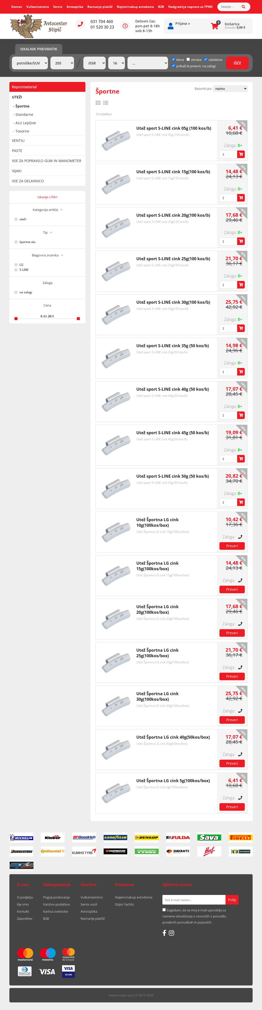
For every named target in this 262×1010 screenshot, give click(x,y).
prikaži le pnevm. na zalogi (196, 66)
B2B (161, 7)
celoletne (213, 59)
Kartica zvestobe (55, 911)
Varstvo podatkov (56, 904)
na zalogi (26, 292)
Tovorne (22, 131)
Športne (22, 106)
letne (178, 59)
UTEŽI (17, 97)
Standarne (24, 114)
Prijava (182, 23)
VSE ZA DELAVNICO (28, 181)
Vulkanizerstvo (37, 7)
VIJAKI (17, 170)
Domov (16, 7)
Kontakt (23, 911)
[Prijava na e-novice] (232, 900)
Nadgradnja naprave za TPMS (190, 7)
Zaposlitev (24, 918)
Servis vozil (89, 904)
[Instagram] (171, 933)
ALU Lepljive (25, 122)
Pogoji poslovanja (56, 897)
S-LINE (24, 269)
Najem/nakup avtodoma (135, 7)
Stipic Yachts (124, 904)
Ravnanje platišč (100, 7)
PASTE (17, 150)
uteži (23, 219)
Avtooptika (75, 7)
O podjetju (25, 897)
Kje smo (23, 904)
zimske (193, 59)
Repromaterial (24, 86)
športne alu (27, 242)
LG (21, 264)
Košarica (232, 23)
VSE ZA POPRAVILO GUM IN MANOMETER (46, 160)
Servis (57, 7)
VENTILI (18, 140)
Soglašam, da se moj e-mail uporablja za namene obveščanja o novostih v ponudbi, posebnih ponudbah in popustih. (194, 916)
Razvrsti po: (203, 88)
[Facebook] (164, 933)
